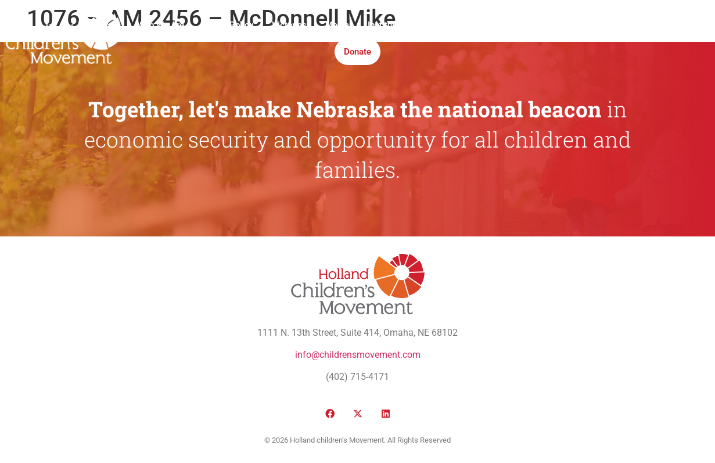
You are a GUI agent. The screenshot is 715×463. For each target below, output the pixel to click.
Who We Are (160, 25)
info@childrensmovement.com (358, 354)
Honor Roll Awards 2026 (530, 25)
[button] (602, 38)
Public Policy (228, 25)
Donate (357, 51)
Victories (289, 25)
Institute (384, 25)
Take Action (441, 25)
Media (337, 25)
